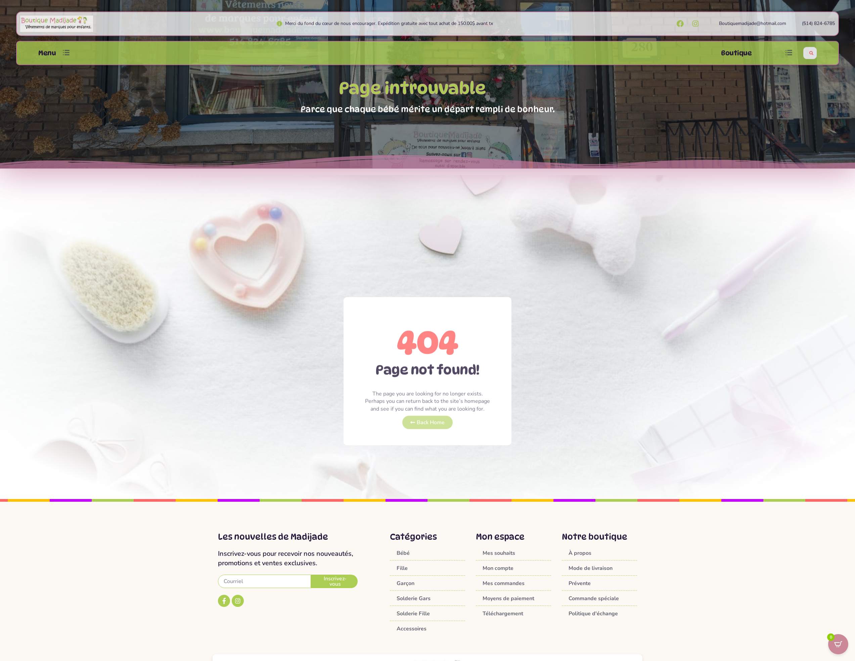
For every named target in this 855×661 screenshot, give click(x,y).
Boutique (736, 60)
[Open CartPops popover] (838, 644)
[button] (66, 60)
